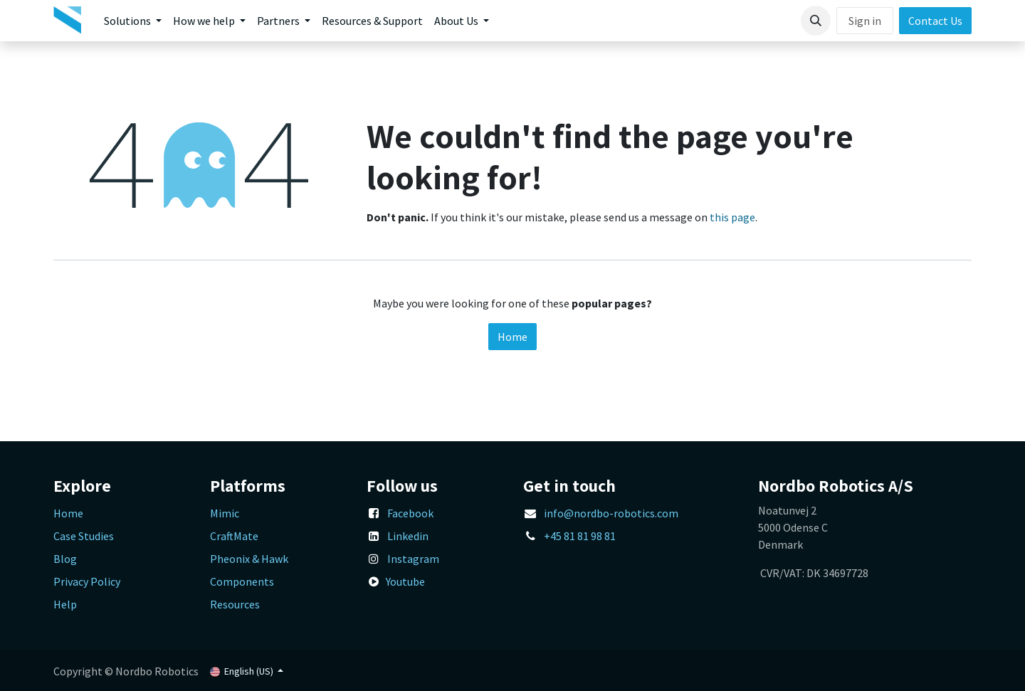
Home (512, 336)
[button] (816, 21)
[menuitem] (132, 20)
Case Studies (83, 536)
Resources (235, 604)
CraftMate (234, 536)
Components (242, 581)
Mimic (224, 513)
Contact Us (935, 21)
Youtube (405, 581)
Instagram (413, 559)
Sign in (864, 21)
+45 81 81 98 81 (580, 536)
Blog (65, 559)
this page (732, 217)
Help (65, 604)
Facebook (410, 513)
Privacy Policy (86, 581)
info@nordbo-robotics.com (611, 513)
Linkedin (408, 536)
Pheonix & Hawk (249, 559)
